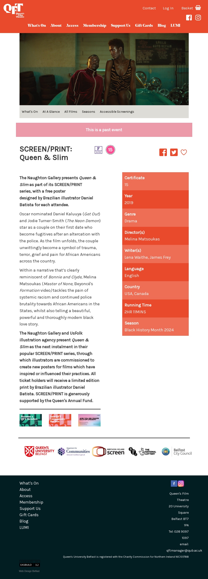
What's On (37, 26)
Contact (149, 8)
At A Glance (51, 112)
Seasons (88, 112)
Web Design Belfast (29, 571)
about (56, 26)
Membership (94, 26)
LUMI (175, 26)
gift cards (144, 26)
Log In (168, 8)
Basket (191, 8)
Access (72, 26)
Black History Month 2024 (149, 329)
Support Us (120, 26)
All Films (70, 112)
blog (162, 26)
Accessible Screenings (117, 112)
